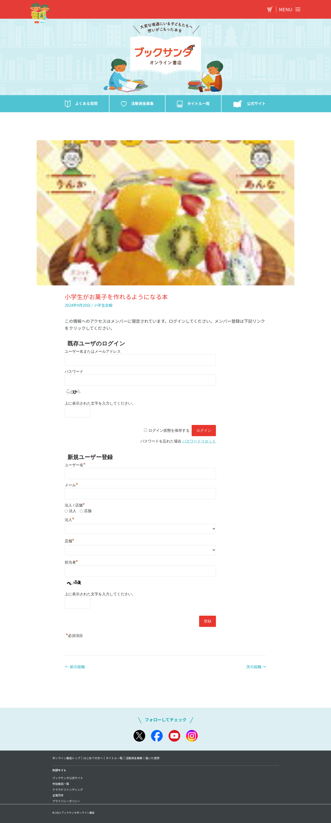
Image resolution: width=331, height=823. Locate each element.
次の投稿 (256, 666)
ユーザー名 (75, 465)
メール (71, 485)
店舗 (88, 511)
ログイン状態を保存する (169, 430)
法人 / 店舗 (75, 505)
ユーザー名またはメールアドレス (93, 351)
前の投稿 (75, 666)
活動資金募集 (134, 758)
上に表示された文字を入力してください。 (100, 403)
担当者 (71, 562)
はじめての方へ (93, 758)
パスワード (74, 372)
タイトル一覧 (114, 758)
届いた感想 (153, 758)
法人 (72, 511)
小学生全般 (103, 305)
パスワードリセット (199, 441)
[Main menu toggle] (288, 9)
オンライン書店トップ (66, 758)
